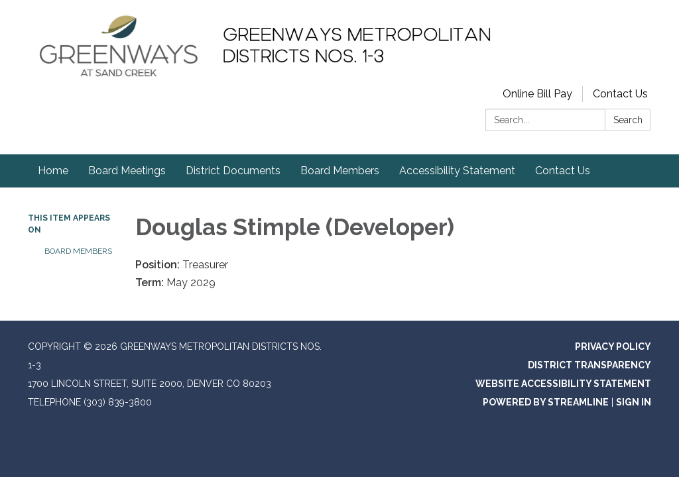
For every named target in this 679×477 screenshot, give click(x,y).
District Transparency (589, 365)
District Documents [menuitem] (233, 170)
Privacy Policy (613, 346)
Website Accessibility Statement (563, 383)
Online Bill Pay (537, 93)
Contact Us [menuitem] (562, 170)
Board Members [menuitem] (339, 170)
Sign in (633, 402)
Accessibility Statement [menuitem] (457, 170)
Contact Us (620, 93)
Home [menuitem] (53, 170)
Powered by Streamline (546, 402)
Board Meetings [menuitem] (127, 170)
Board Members (78, 251)
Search (628, 120)
